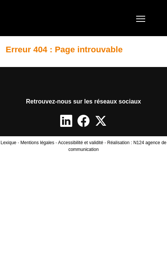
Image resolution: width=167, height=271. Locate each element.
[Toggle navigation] (141, 18)
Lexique (9, 142)
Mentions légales (37, 142)
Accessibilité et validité (80, 142)
